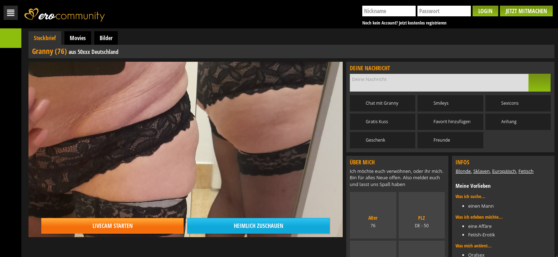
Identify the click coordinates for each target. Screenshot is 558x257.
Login (485, 11)
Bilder (106, 38)
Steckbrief (45, 38)
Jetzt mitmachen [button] (526, 11)
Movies (78, 38)
